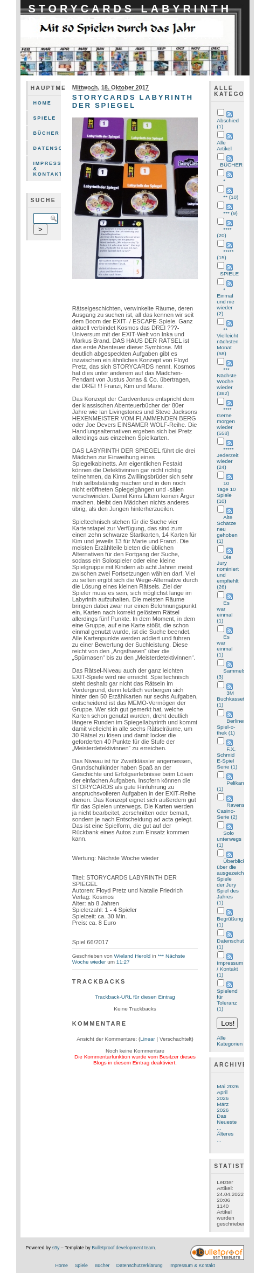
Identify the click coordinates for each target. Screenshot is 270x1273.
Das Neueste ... (227, 1122)
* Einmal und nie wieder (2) (225, 301)
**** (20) (224, 232)
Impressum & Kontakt (47, 169)
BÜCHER (231, 165)
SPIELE (229, 273)
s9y (56, 1247)
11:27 (123, 962)
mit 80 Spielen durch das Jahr (125, 36)
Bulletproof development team (123, 1247)
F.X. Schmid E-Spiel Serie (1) (227, 758)
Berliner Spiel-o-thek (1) (231, 727)
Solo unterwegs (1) (229, 839)
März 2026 (223, 1107)
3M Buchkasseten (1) (233, 699)
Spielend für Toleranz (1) (227, 1000)
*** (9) (230, 213)
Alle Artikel (224, 145)
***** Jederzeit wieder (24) (227, 458)
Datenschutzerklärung (47, 148)
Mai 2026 (228, 1086)
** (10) (230, 197)
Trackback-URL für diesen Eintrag (135, 997)
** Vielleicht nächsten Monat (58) (227, 341)
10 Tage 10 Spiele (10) (226, 492)
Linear (147, 1039)
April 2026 (223, 1095)
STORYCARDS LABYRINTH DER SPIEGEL (130, 15)
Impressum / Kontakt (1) (230, 969)
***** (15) (225, 254)
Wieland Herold (132, 956)
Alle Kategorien (230, 1041)
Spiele (45, 118)
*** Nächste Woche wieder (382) (226, 381)
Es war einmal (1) (224, 612)
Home (42, 103)
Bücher (46, 133)
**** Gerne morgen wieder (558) (226, 421)
